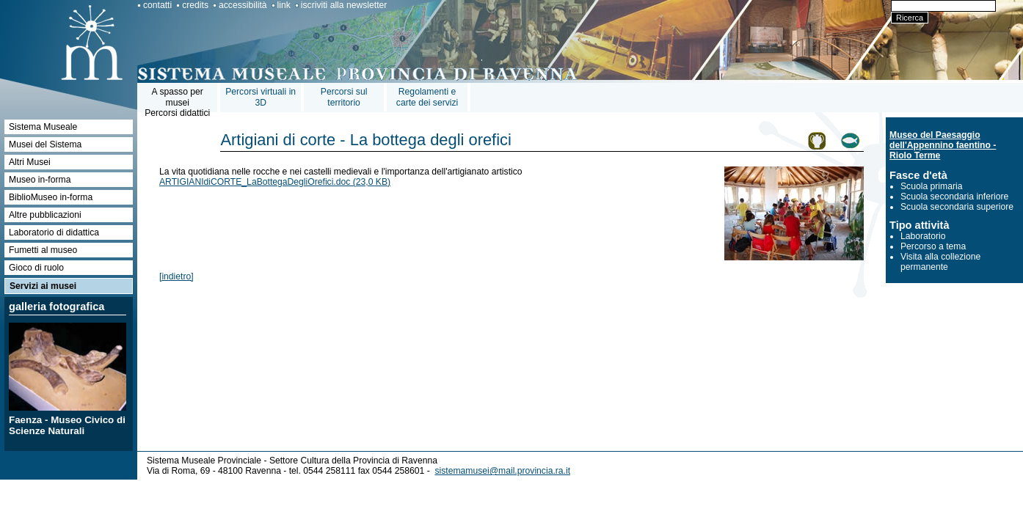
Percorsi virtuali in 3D (260, 97)
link (284, 5)
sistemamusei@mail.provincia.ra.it (502, 471)
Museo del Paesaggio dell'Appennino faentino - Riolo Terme (942, 145)
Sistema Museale (43, 127)
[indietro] (176, 276)
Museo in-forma (39, 180)
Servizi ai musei (43, 286)
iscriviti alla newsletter (344, 5)
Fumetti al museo (43, 250)
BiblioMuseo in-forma (50, 197)
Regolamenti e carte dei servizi (427, 97)
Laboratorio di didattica (54, 232)
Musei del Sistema (45, 144)
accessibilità (243, 5)
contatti (157, 5)
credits (195, 5)
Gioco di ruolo (36, 268)
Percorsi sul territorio (344, 97)
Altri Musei (30, 162)
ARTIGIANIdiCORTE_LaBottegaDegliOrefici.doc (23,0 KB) (274, 182)
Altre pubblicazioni (45, 215)
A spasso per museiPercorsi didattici (177, 102)
